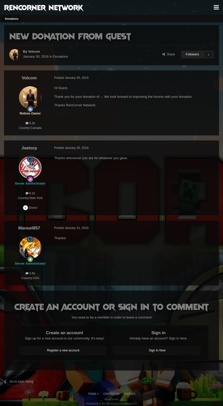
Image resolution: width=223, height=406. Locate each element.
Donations (60, 56)
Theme (93, 394)
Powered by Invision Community (111, 403)
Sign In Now (157, 350)
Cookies (129, 394)
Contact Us (111, 394)
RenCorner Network (43, 7)
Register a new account (63, 350)
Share (168, 54)
